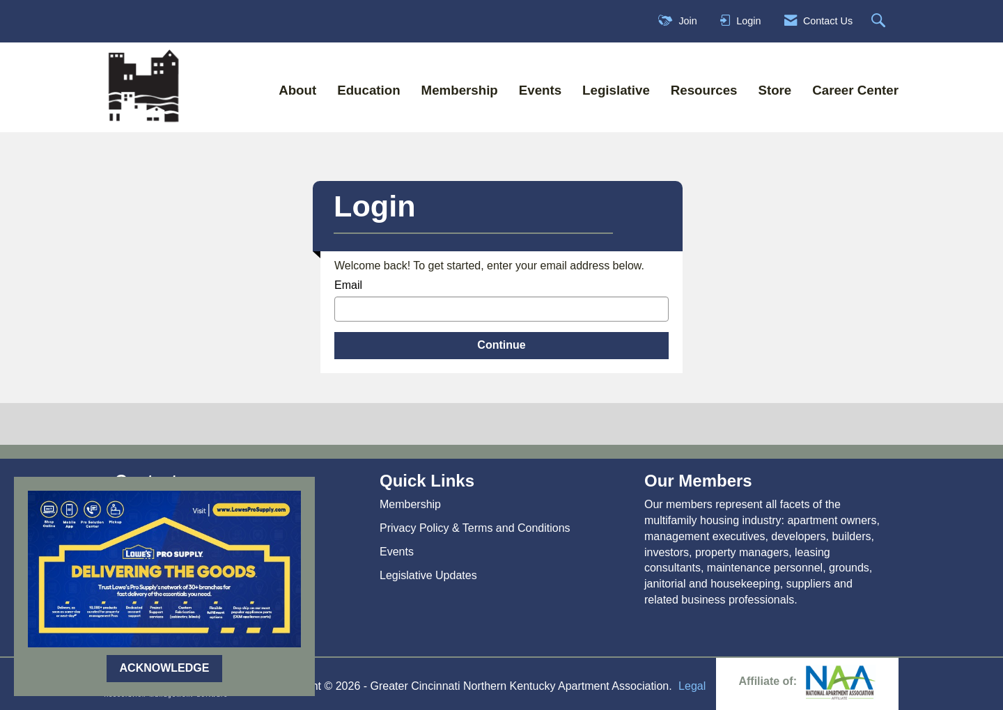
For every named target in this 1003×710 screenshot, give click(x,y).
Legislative (616, 90)
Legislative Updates (428, 575)
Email (348, 285)
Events (540, 90)
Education (368, 90)
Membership (459, 90)
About (297, 90)
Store (774, 90)
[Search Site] (880, 21)
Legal (692, 686)
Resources (704, 90)
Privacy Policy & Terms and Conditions (475, 528)
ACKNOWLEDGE (165, 668)
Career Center (855, 90)
